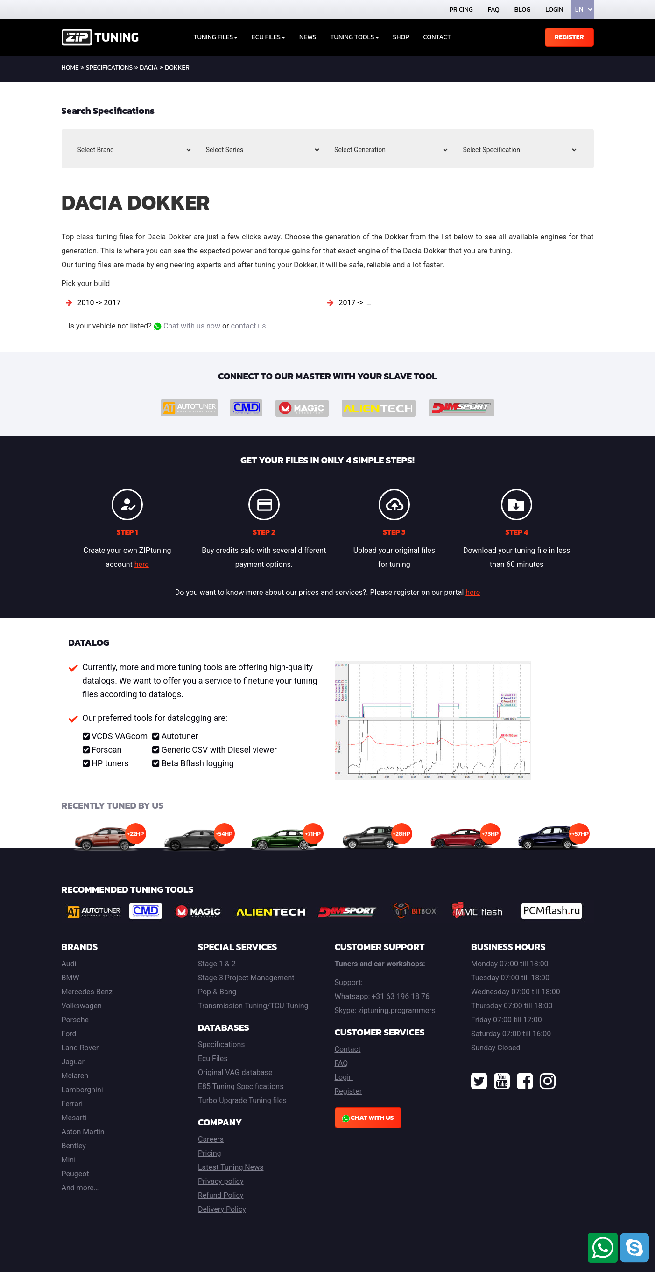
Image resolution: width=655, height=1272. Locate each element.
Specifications (109, 67)
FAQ (494, 9)
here (141, 564)
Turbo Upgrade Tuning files (242, 1100)
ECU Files (268, 37)
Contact (437, 37)
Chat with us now (187, 325)
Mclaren (75, 1075)
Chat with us (368, 1118)
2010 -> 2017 (98, 302)
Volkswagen (82, 1005)
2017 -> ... (354, 302)
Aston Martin (83, 1131)
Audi (69, 963)
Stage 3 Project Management (246, 977)
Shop (401, 37)
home (70, 67)
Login (554, 9)
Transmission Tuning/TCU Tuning (253, 1005)
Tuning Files (216, 37)
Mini (69, 1159)
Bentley (74, 1145)
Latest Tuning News (231, 1167)
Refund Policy (220, 1195)
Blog (522, 9)
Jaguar (73, 1061)
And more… (80, 1187)
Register (569, 37)
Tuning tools (355, 37)
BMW (70, 977)
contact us (248, 325)
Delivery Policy (222, 1209)
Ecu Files (212, 1058)
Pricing (461, 9)
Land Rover (80, 1047)
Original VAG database (235, 1072)
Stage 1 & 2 (217, 963)
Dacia (149, 67)
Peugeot (75, 1173)
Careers (211, 1139)
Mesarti (74, 1117)
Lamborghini (82, 1089)
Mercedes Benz (87, 991)
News (308, 37)
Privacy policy (221, 1181)
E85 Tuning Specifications (240, 1086)
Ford (69, 1033)
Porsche (75, 1019)
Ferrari (72, 1103)
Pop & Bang (217, 991)
